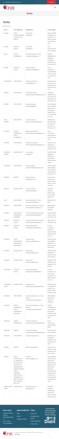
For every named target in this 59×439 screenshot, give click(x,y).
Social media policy (35, 421)
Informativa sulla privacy (35, 417)
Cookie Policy (34, 424)
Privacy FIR (33, 413)
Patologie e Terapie (22, 419)
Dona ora (51, 2)
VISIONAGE (17, 434)
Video (18, 413)
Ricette (18, 416)
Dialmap (53, 415)
